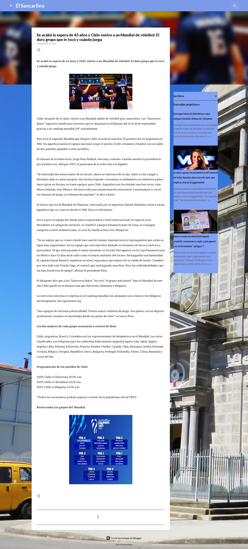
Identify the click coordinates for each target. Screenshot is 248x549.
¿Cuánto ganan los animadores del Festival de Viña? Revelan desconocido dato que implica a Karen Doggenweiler (196, 177)
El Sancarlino (30, 6)
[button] (38, 50)
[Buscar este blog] (222, 5)
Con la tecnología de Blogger (124, 538)
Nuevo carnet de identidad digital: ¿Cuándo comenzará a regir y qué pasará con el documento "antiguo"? (195, 241)
